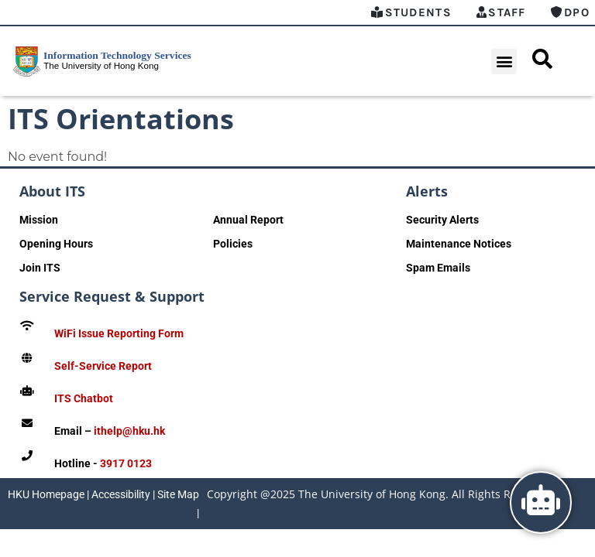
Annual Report (248, 220)
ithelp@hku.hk (129, 431)
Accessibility (120, 494)
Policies (233, 243)
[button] (504, 61)
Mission (38, 220)
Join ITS (39, 267)
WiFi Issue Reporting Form (119, 333)
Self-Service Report (103, 366)
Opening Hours (56, 243)
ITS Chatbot (83, 398)
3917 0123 (126, 463)
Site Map (178, 494)
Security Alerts (442, 220)
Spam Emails (438, 267)
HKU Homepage (46, 494)
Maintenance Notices (458, 243)
